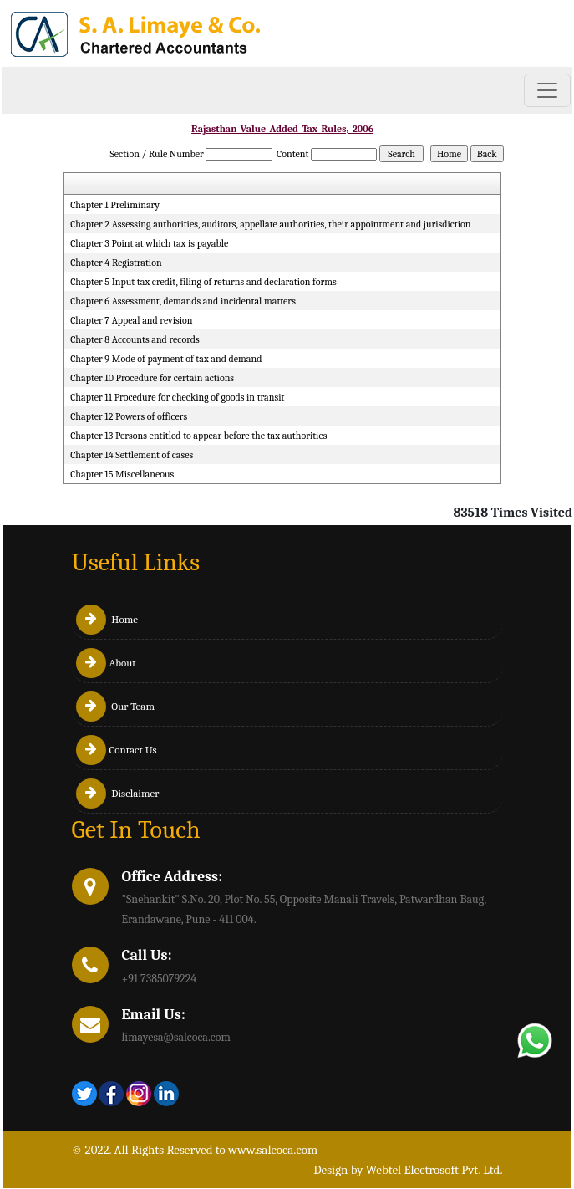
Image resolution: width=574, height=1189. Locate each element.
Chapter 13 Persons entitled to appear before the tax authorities (198, 435)
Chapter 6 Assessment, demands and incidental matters (183, 301)
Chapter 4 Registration (116, 262)
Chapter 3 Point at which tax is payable (149, 243)
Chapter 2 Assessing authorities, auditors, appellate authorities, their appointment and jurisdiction (270, 224)
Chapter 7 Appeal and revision (131, 320)
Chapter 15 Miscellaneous (122, 474)
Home (107, 619)
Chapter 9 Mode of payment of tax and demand (166, 359)
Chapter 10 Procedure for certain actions (152, 378)
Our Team (115, 706)
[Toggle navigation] (547, 90)
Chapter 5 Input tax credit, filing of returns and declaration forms (203, 282)
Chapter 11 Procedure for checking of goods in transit (177, 397)
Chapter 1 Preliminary (115, 205)
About (106, 662)
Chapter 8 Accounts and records (135, 339)
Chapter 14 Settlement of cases (131, 455)
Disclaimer (118, 793)
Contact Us (116, 749)
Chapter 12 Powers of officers (128, 416)
